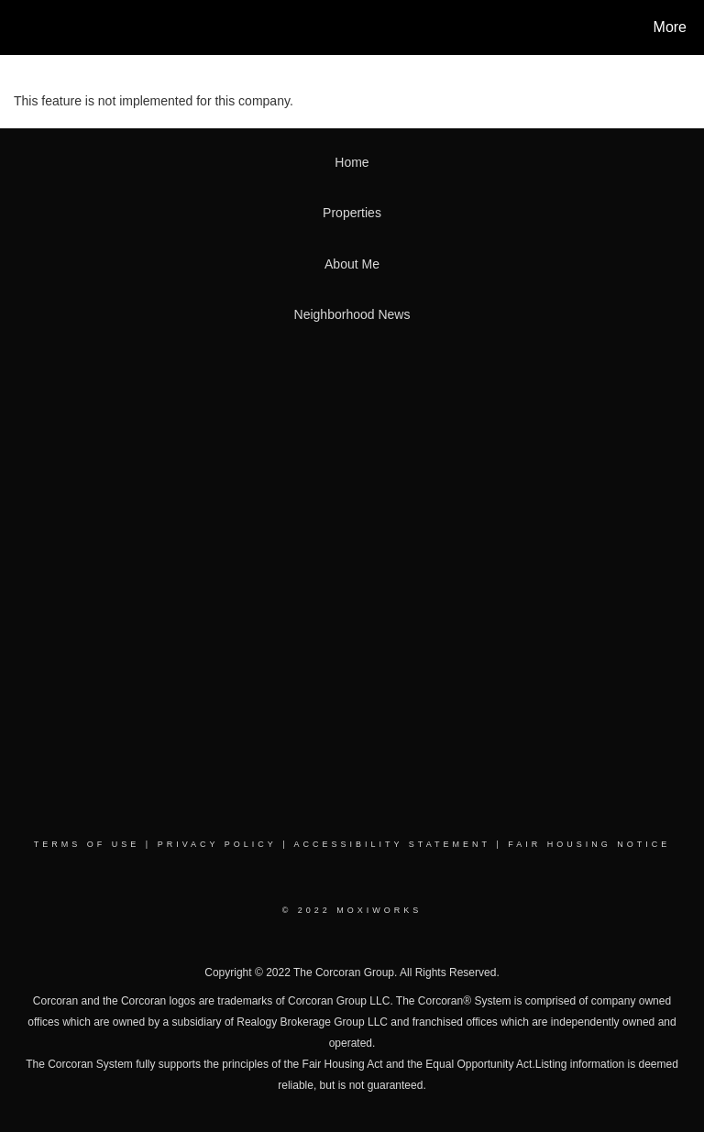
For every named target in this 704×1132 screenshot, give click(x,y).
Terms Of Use (87, 844)
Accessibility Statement (392, 844)
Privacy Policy (217, 844)
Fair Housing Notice (589, 844)
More (670, 27)
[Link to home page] (18, 27)
